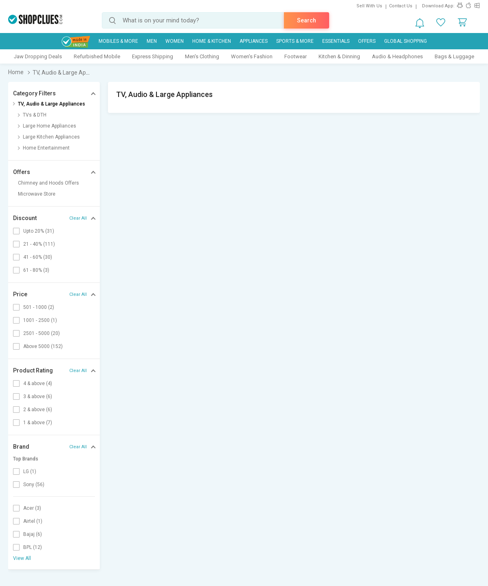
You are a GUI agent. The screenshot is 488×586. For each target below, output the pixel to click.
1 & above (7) (37, 422)
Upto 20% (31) (38, 231)
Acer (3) (32, 508)
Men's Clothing (202, 56)
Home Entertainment (46, 148)
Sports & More (295, 41)
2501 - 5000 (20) (41, 333)
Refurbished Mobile (97, 56)
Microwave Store (36, 194)
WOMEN (174, 41)
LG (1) (29, 471)
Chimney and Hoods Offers (48, 183)
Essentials (336, 41)
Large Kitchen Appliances (51, 137)
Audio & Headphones (397, 56)
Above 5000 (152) (43, 346)
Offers (367, 41)
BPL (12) (32, 547)
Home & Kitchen (211, 41)
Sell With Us (369, 6)
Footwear (295, 56)
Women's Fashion (252, 56)
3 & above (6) (37, 396)
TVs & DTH (34, 115)
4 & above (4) (37, 383)
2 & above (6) (37, 409)
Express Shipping (152, 56)
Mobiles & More (118, 41)
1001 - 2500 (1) (40, 320)
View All (22, 558)
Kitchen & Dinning (339, 56)
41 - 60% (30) (37, 257)
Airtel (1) (32, 521)
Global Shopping (405, 41)
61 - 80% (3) (36, 270)
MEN (152, 41)
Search (306, 20)
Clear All (78, 218)
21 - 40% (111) (39, 244)
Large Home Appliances (49, 126)
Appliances (254, 41)
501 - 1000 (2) (38, 307)
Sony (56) (33, 484)
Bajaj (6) (32, 534)
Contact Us (400, 6)
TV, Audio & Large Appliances (51, 104)
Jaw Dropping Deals (38, 56)
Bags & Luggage (454, 56)
